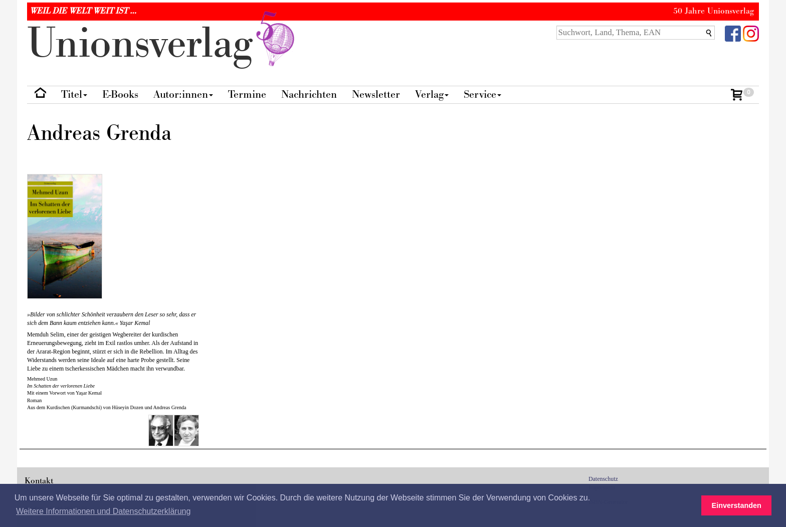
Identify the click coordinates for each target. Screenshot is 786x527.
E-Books (120, 94)
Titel (74, 94)
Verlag (432, 94)
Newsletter (376, 94)
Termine (247, 94)
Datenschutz (603, 478)
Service (482, 94)
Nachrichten (309, 94)
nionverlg (163, 44)
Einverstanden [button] (736, 505)
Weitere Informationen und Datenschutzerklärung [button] (103, 511)
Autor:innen (183, 94)
